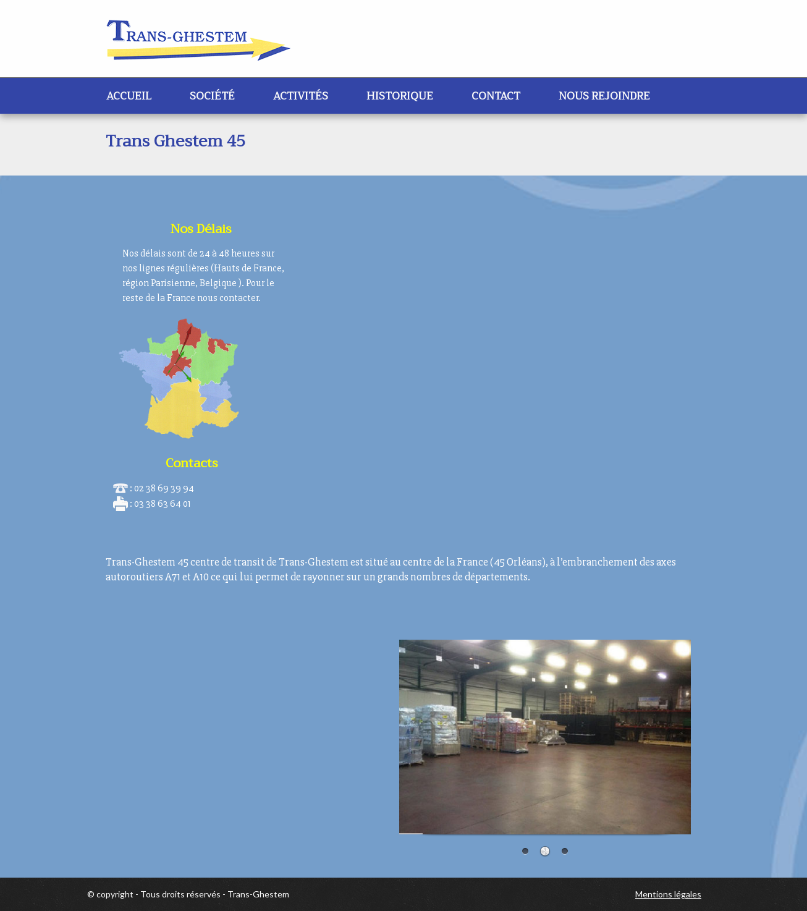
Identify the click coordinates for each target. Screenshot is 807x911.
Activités (300, 96)
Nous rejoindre (604, 96)
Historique (399, 96)
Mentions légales (668, 894)
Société (212, 96)
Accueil (128, 96)
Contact (495, 96)
